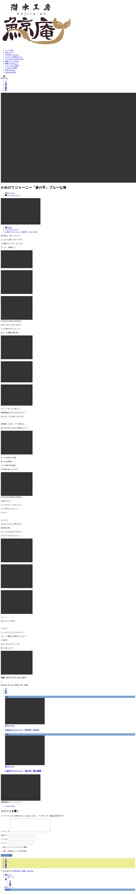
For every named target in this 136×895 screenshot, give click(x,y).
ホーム (8, 877)
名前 (3, 838)
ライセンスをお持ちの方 (14, 59)
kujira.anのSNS (10, 72)
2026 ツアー (9, 52)
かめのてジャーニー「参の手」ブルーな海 (21, 232)
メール (4, 842)
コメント (5, 834)
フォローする (10, 806)
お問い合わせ (10, 70)
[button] (68, 138)
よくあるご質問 (11, 68)
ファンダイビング (13, 195)
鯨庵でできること (12, 63)
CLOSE (4, 78)
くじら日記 (9, 50)
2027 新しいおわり (12, 55)
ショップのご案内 (12, 66)
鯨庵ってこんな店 (12, 61)
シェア (11, 880)
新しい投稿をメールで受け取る (15, 854)
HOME (9, 227)
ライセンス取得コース (13, 57)
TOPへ (8, 892)
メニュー (9, 890)
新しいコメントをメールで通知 (15, 850)
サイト (3, 846)
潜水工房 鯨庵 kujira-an (23, 873)
